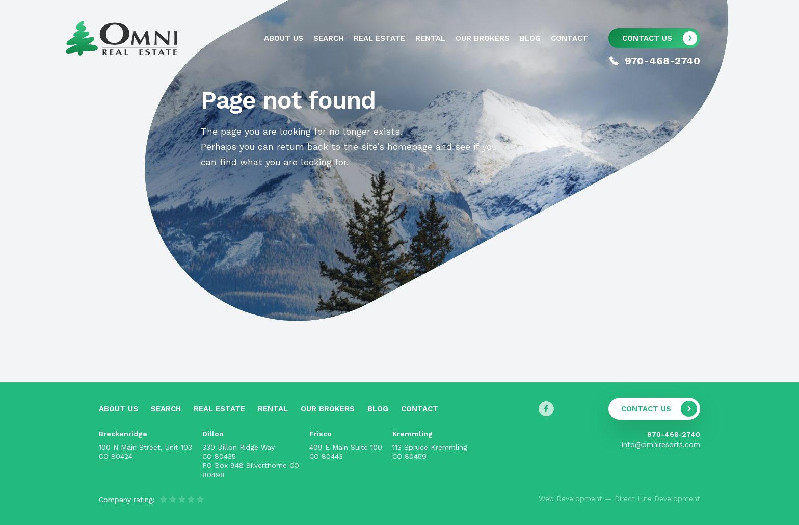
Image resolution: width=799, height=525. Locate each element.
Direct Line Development (657, 498)
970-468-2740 (673, 434)
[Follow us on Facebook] (546, 408)
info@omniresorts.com (661, 444)
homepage (410, 146)
